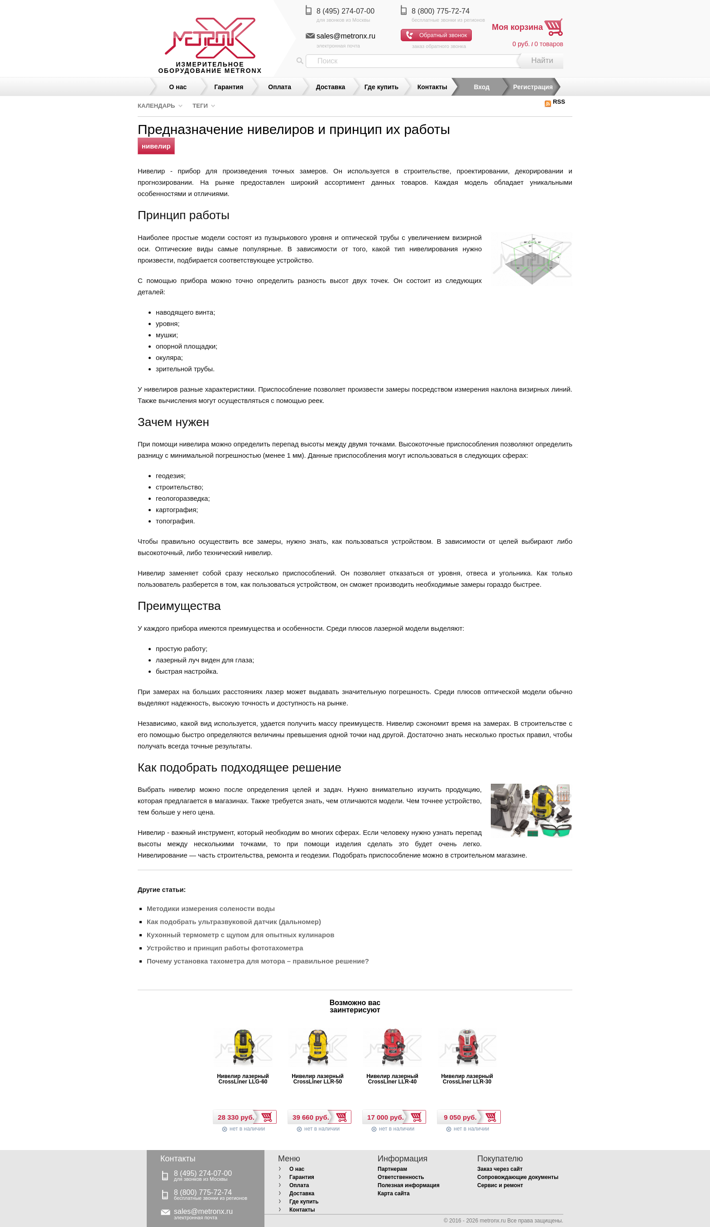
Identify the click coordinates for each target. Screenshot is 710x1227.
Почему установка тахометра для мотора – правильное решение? (258, 961)
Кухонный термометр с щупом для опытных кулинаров (240, 935)
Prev (305, 1008)
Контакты (432, 87)
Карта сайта (394, 1193)
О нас (178, 87)
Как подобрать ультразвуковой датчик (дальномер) (234, 921)
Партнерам (392, 1169)
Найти (542, 60)
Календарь (156, 105)
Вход (481, 87)
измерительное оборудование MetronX (210, 67)
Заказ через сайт (500, 1169)
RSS (554, 101)
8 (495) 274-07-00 (345, 11)
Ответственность (401, 1177)
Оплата (279, 87)
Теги (200, 105)
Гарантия (228, 87)
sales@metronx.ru (346, 36)
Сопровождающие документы (517, 1177)
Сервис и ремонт (500, 1185)
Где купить (381, 87)
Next (405, 1008)
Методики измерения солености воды (211, 908)
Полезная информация (409, 1185)
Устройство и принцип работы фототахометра (225, 948)
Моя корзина (517, 27)
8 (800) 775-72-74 (441, 11)
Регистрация (533, 87)
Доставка (330, 87)
